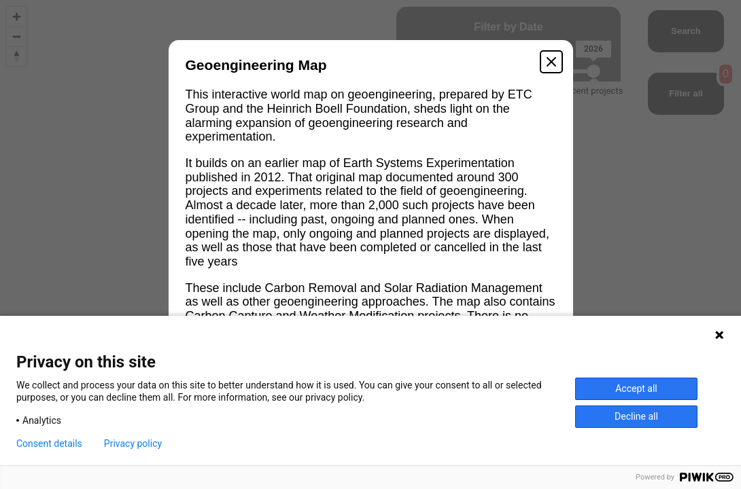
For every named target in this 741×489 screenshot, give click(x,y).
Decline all (636, 416)
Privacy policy (133, 443)
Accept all (636, 388)
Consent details (49, 443)
